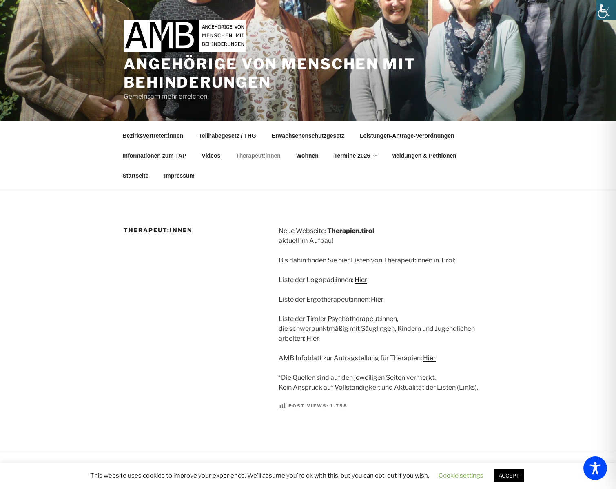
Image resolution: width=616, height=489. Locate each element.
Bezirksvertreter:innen (153, 135)
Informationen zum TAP (154, 155)
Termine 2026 (356, 155)
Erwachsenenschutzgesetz (308, 135)
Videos (211, 155)
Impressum (179, 175)
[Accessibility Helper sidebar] (606, 10)
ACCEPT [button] (509, 475)
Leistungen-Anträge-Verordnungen (407, 135)
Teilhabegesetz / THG (227, 135)
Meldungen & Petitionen (423, 155)
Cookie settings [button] (461, 475)
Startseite (136, 175)
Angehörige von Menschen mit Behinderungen (270, 73)
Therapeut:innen (258, 155)
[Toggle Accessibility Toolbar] (595, 468)
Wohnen (307, 155)
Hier (361, 280)
